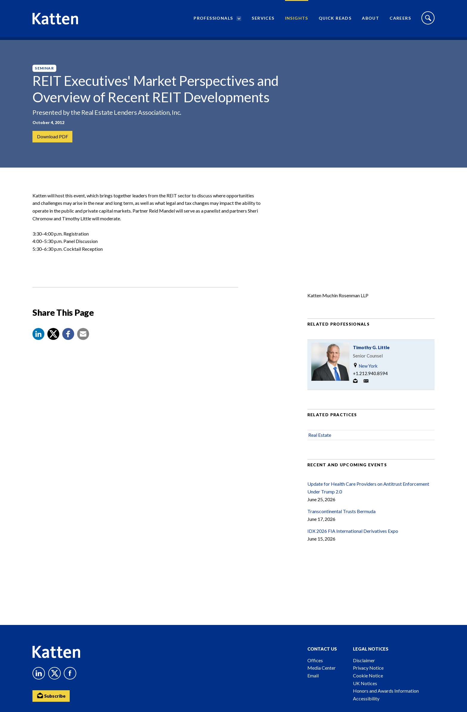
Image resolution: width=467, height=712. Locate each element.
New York (365, 371)
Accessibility (366, 698)
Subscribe (52, 696)
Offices (315, 660)
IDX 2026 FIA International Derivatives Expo (352, 536)
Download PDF (52, 137)
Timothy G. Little (371, 352)
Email (313, 675)
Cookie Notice (368, 675)
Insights (296, 19)
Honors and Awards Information (386, 691)
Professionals (213, 19)
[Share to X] (53, 339)
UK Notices (365, 683)
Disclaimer (364, 660)
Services (263, 19)
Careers (400, 19)
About (370, 19)
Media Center (321, 668)
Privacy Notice (368, 668)
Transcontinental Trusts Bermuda (341, 516)
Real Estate (319, 440)
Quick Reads (335, 19)
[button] (38, 339)
